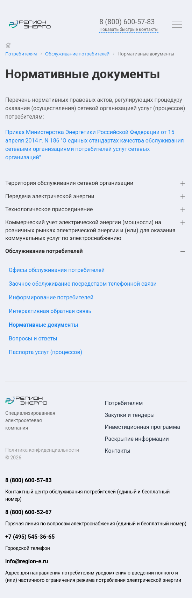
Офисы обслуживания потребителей (57, 270)
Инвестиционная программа (142, 427)
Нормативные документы (43, 324)
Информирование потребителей (51, 297)
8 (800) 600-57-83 (127, 22)
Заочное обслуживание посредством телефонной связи (83, 283)
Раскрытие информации (137, 439)
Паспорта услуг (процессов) (45, 352)
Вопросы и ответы (33, 338)
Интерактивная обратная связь (50, 311)
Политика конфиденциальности (42, 450)
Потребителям (124, 403)
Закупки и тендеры (130, 415)
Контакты (117, 450)
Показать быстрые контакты (128, 29)
